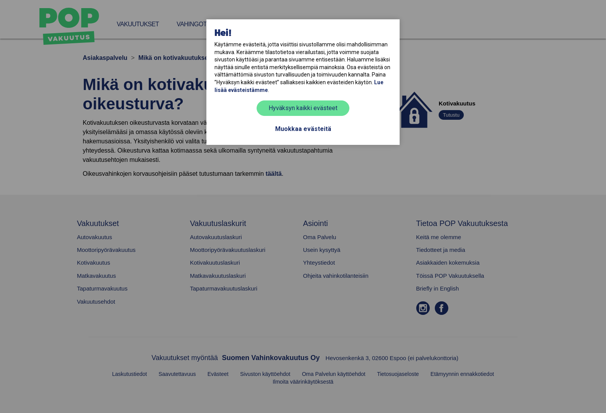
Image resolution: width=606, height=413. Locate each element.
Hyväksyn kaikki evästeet (303, 108)
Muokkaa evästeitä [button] (303, 129)
